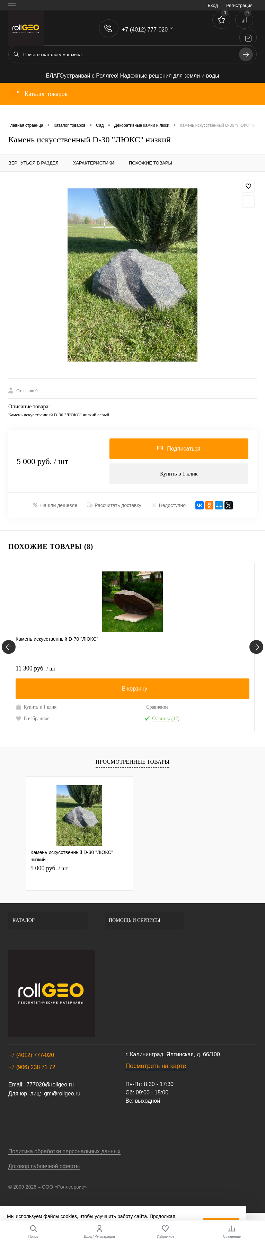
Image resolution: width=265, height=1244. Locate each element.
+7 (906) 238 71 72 (31, 1067)
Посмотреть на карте (155, 1066)
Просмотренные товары (132, 762)
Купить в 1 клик (179, 474)
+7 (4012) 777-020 (31, 1055)
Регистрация (239, 5)
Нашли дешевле (54, 505)
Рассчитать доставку (114, 505)
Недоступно (168, 505)
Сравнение (90, 707)
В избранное (33, 718)
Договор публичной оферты (44, 1166)
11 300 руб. (36, 668)
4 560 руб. (156, 668)
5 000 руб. (49, 868)
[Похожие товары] (9, 647)
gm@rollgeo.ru (62, 1093)
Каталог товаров (38, 93)
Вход (213, 5)
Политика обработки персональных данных (64, 1151)
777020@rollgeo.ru (49, 1084)
